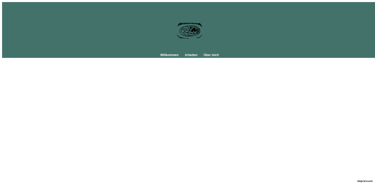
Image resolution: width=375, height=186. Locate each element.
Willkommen (169, 55)
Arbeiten (191, 55)
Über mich (211, 55)
